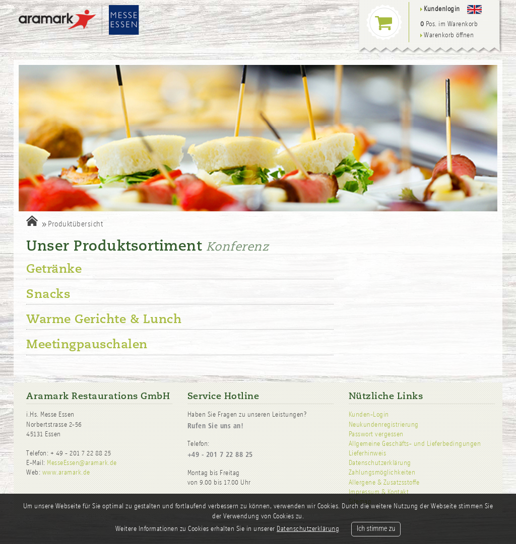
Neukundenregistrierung (384, 424)
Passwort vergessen (376, 434)
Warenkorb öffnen (447, 35)
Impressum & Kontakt (379, 492)
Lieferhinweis (367, 453)
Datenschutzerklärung (380, 463)
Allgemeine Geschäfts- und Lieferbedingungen (415, 443)
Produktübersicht (75, 223)
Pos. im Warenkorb (449, 24)
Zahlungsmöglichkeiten (382, 472)
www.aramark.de (66, 472)
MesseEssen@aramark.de (82, 463)
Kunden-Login (369, 414)
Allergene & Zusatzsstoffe (384, 482)
